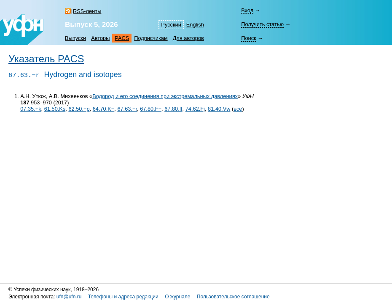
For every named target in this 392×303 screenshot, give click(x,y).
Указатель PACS (46, 58)
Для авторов (188, 38)
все (238, 109)
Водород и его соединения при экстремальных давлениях (165, 96)
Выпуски (75, 38)
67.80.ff (173, 109)
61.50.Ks (55, 109)
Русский (171, 24)
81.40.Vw (219, 109)
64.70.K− (104, 109)
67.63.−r (127, 109)
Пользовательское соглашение (233, 297)
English (195, 24)
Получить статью (262, 24)
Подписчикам (150, 38)
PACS (122, 38)
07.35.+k (30, 109)
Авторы (100, 38)
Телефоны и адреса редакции (123, 297)
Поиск (248, 38)
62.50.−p (78, 109)
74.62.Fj (195, 109)
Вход (247, 10)
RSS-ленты (87, 11)
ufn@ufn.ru (69, 297)
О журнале (177, 297)
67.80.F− (150, 109)
